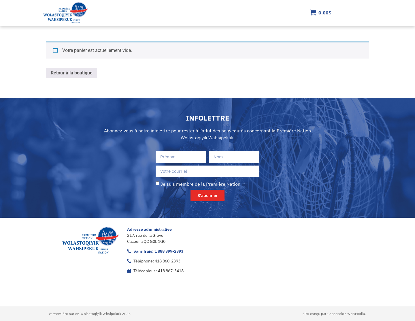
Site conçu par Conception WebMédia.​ (334, 313)
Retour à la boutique (72, 73)
